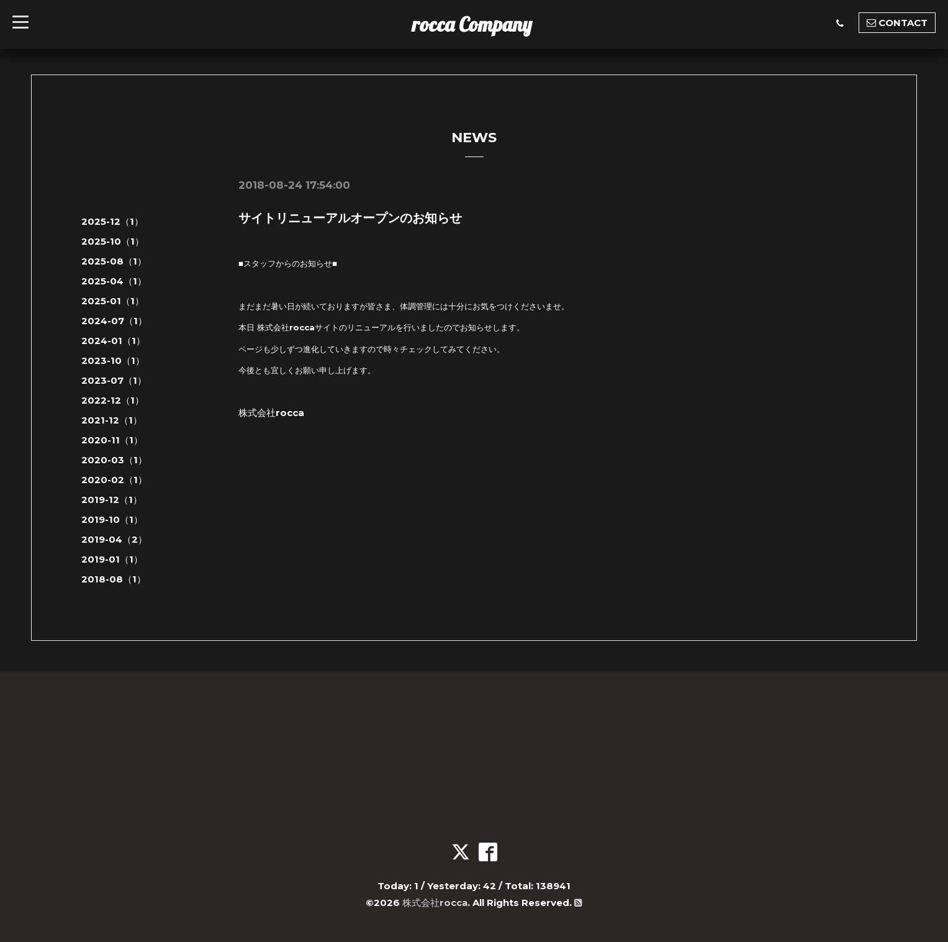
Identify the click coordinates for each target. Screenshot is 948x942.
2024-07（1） (114, 321)
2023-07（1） (114, 380)
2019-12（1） (111, 499)
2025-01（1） (112, 301)
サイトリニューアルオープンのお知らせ (350, 218)
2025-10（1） (112, 241)
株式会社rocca (435, 902)
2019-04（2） (114, 539)
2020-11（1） (112, 440)
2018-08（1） (113, 579)
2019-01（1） (112, 559)
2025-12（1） (112, 221)
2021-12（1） (111, 420)
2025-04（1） (114, 281)
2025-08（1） (114, 261)
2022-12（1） (112, 400)
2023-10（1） (113, 360)
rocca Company (472, 24)
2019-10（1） (112, 519)
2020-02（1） (114, 480)
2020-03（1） (114, 460)
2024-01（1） (113, 340)
